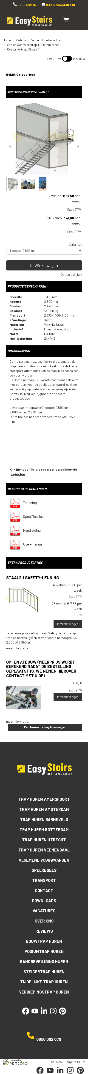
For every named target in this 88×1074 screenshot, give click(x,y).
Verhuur (21, 40)
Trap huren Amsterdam (44, 809)
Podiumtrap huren (44, 951)
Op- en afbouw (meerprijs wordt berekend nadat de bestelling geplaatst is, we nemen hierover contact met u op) (41, 668)
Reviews (44, 931)
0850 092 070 (28, 5)
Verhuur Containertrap (46, 40)
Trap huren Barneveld (44, 819)
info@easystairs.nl (60, 5)
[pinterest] (62, 1015)
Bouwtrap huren (44, 941)
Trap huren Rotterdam (44, 829)
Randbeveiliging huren (44, 961)
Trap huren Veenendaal (44, 849)
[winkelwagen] (66, 19)
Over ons (44, 920)
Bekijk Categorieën (44, 74)
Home (7, 40)
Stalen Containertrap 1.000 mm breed (33, 45)
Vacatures (44, 910)
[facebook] (25, 1015)
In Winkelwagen (44, 265)
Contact (44, 890)
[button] (10, 146)
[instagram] (53, 1015)
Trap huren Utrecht (44, 839)
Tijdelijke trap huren (44, 981)
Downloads (44, 900)
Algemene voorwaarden (44, 860)
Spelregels (44, 870)
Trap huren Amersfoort (44, 799)
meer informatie (17, 648)
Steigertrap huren (44, 971)
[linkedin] (44, 1015)
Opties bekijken (71, 274)
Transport (44, 880)
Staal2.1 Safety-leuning (32, 577)
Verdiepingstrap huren (44, 991)
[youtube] (35, 1015)
